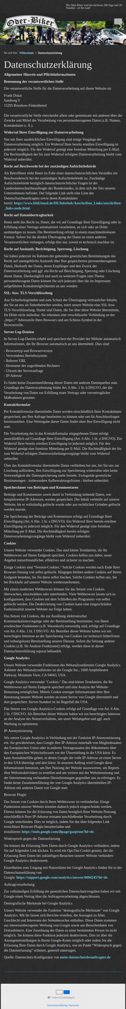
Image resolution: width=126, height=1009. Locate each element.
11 (78, 42)
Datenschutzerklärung (57, 1005)
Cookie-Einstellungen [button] (61, 997)
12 (81, 42)
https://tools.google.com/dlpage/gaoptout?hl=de (58, 832)
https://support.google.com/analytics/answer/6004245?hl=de (61, 877)
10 (74, 42)
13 (85, 42)
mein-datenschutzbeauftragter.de (85, 957)
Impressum (74, 1005)
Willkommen (26, 52)
